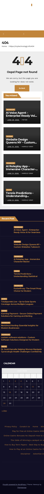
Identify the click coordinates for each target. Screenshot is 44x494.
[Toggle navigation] (23, 34)
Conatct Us (25, 426)
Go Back (22, 88)
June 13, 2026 (13, 173)
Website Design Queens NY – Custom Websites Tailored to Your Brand (27, 247)
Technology (11, 109)
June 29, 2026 (13, 120)
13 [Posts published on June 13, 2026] (33, 387)
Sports (9, 189)
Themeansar (21, 487)
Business (9, 136)
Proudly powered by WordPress (14, 484)
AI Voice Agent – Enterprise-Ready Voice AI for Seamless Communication (27, 232)
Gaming (4, 310)
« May (4, 411)
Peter (24, 120)
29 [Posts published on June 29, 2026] (4, 403)
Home (4, 46)
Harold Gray (27, 146)
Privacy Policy (11, 426)
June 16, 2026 (13, 146)
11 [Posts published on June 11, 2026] (21, 387)
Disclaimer (25, 454)
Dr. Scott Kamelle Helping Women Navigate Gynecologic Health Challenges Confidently (21, 350)
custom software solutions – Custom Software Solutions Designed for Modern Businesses (20, 339)
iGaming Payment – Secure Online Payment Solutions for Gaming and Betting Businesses (21, 316)
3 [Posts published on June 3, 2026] (15, 381)
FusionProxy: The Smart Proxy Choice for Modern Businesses (27, 291)
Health (4, 346)
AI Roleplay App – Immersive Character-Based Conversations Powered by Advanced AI (27, 263)
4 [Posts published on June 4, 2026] (21, 381)
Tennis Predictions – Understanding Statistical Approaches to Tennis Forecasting (25, 277)
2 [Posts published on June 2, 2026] (9, 381)
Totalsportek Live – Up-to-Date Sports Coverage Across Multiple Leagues (18, 303)
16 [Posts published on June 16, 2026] (10, 392)
